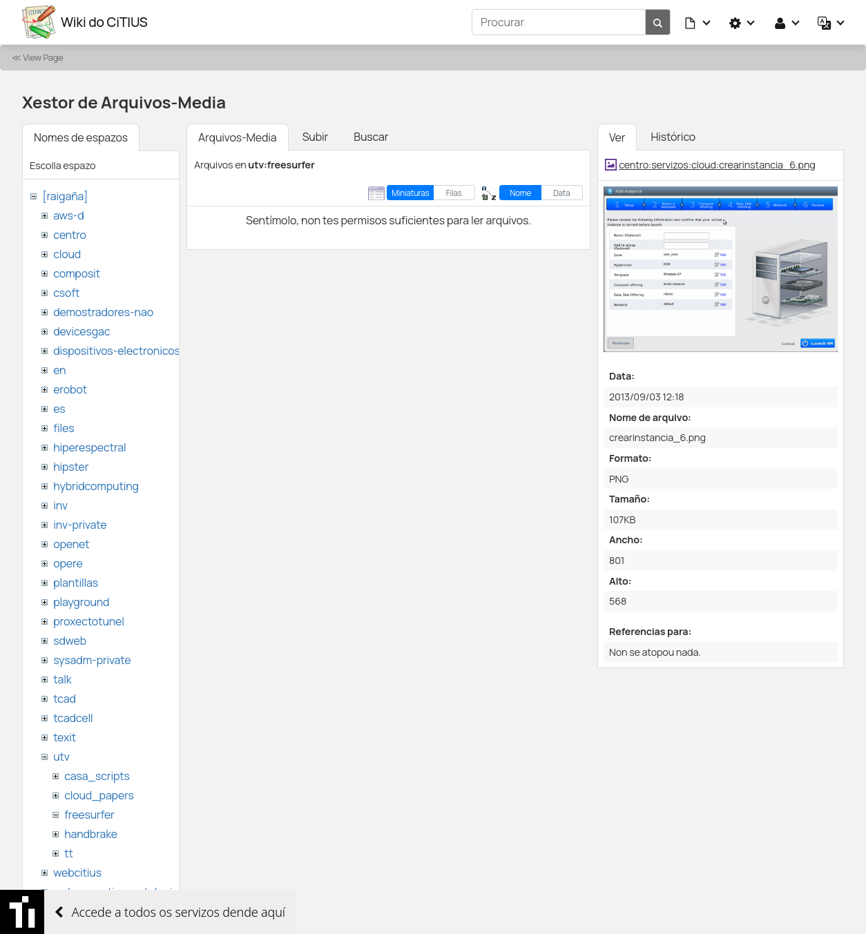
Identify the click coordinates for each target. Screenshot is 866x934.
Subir (315, 136)
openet (71, 544)
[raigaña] (65, 196)
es (59, 408)
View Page (43, 57)
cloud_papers (98, 795)
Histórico (673, 136)
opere (67, 563)
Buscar (371, 136)
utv (61, 756)
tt (68, 853)
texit (64, 737)
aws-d (68, 215)
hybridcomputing (96, 486)
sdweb (69, 640)
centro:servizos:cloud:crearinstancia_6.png (717, 164)
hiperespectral (89, 447)
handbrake (90, 833)
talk (62, 679)
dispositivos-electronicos (116, 350)
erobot (70, 389)
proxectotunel (88, 621)
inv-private (79, 524)
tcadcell (73, 718)
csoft (66, 292)
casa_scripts (97, 776)
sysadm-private (92, 660)
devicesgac (81, 331)
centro (69, 234)
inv (60, 505)
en (59, 370)
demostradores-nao (103, 312)
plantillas (75, 582)
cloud (67, 254)
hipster (70, 466)
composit (76, 273)
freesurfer (89, 814)
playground (81, 602)
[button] (698, 22)
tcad (64, 698)
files (63, 428)
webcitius (77, 872)
